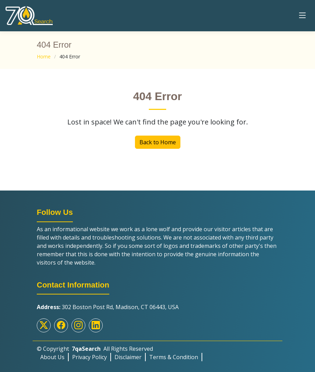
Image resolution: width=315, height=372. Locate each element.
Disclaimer (128, 357)
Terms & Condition (173, 357)
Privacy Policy (89, 357)
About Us (52, 357)
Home (44, 56)
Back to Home (157, 142)
